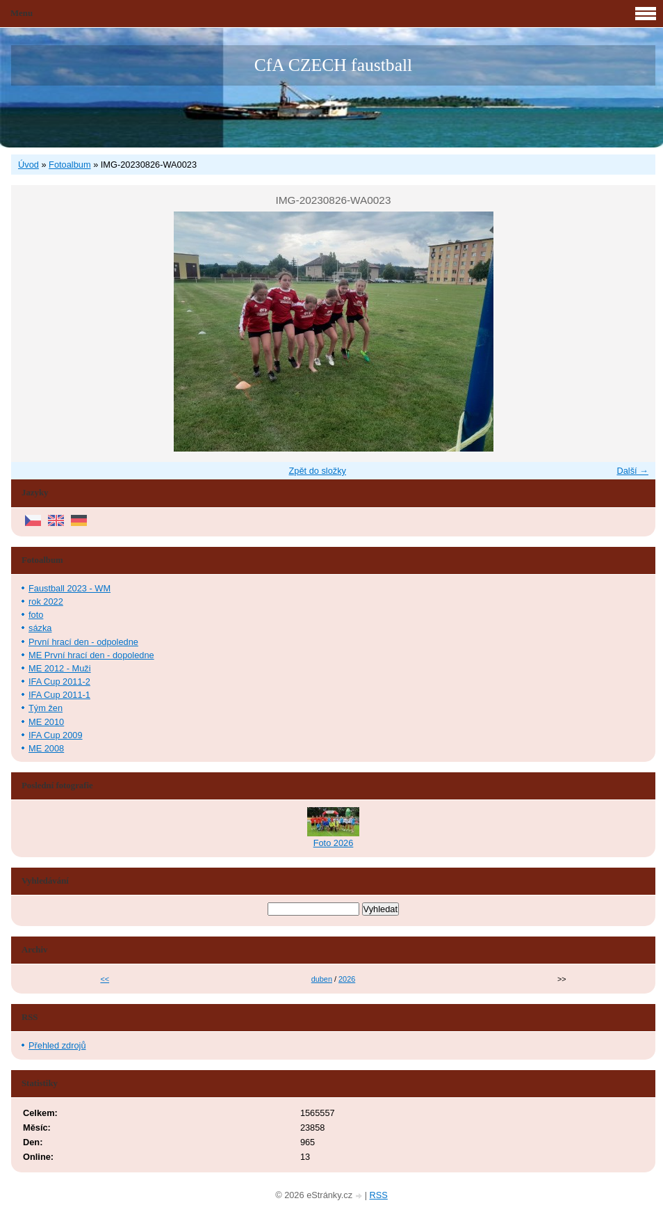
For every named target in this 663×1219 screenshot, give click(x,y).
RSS (379, 1195)
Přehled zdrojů (57, 1045)
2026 (346, 979)
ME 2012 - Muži (59, 668)
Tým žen (45, 708)
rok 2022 (45, 601)
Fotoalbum (69, 164)
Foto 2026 (333, 843)
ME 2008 (46, 748)
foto (35, 615)
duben (321, 979)
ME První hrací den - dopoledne (91, 655)
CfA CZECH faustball (333, 65)
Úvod (28, 164)
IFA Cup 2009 (55, 735)
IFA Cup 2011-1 (59, 695)
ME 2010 (46, 722)
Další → (632, 470)
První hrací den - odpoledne (83, 642)
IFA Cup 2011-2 (59, 681)
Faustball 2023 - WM (69, 588)
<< (104, 979)
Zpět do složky (317, 470)
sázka (39, 628)
